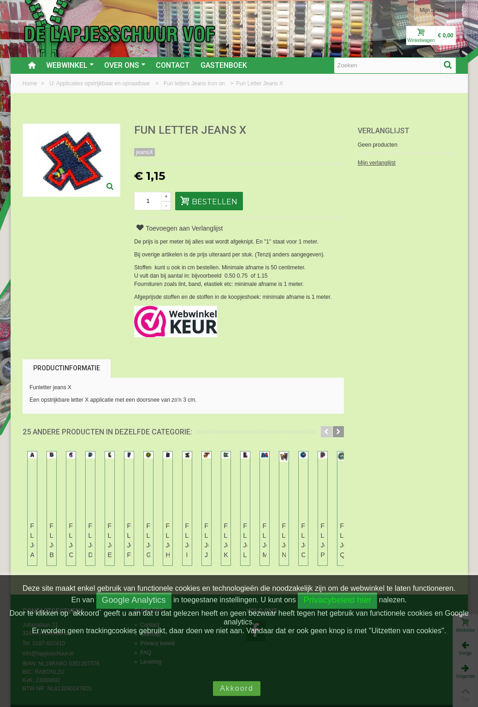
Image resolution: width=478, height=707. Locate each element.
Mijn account (434, 10)
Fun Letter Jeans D (245, 530)
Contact (172, 65)
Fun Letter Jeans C (181, 530)
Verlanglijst (383, 130)
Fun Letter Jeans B (118, 530)
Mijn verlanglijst (376, 163)
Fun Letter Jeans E (309, 530)
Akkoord (237, 688)
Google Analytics (134, 600)
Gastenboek (224, 65)
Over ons (125, 65)
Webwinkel (70, 65)
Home (31, 83)
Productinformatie (66, 368)
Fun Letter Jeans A (54, 530)
